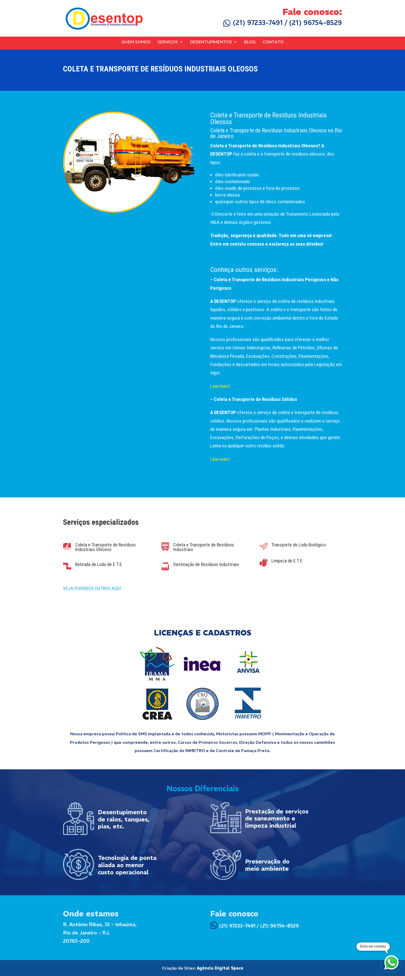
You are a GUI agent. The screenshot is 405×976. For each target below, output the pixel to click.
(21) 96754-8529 (315, 23)
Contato (273, 42)
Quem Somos (136, 42)
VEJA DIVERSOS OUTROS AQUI (92, 588)
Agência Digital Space (220, 968)
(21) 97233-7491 (253, 23)
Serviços (168, 42)
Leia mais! (220, 386)
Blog (250, 42)
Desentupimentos (211, 42)
